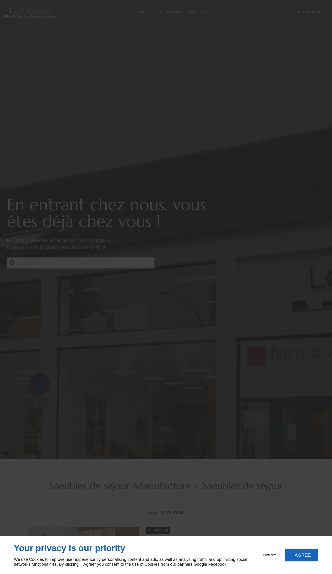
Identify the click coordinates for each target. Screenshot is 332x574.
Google (200, 564)
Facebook (217, 564)
